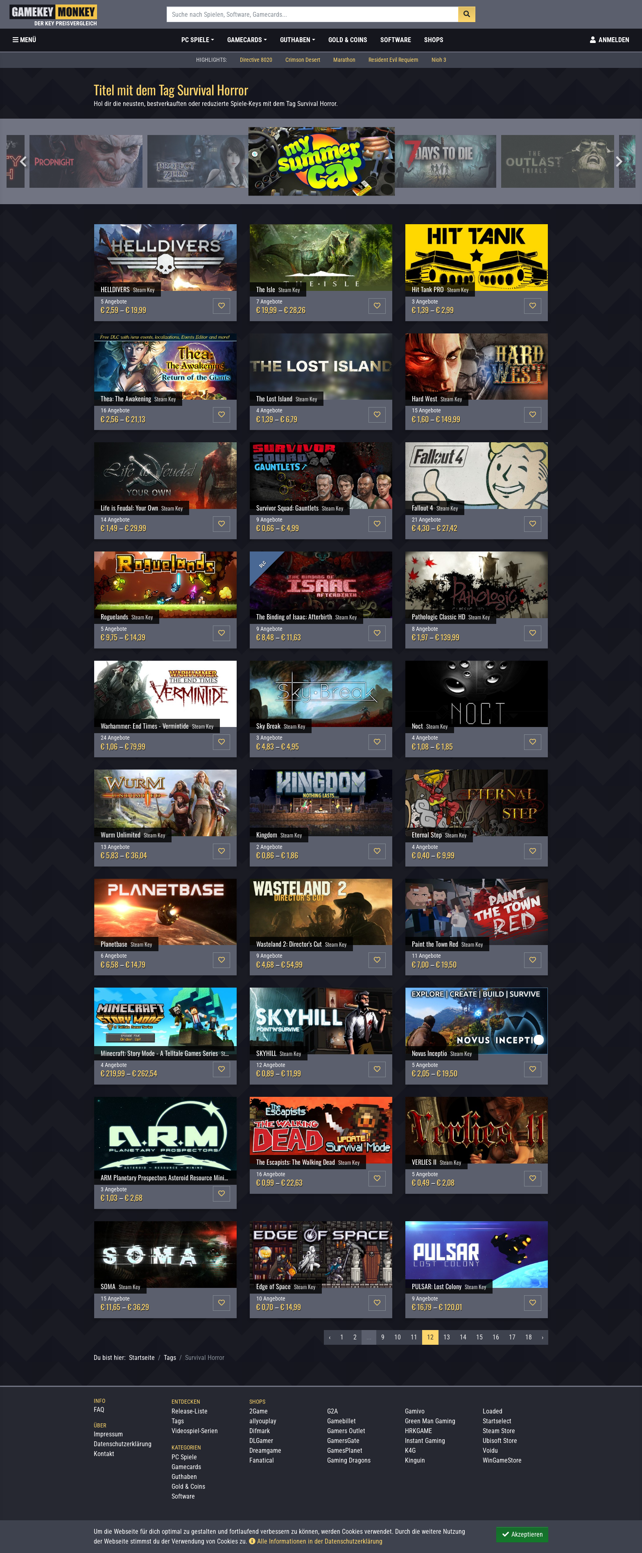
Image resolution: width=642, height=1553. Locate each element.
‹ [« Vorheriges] (329, 1337)
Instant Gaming (425, 1441)
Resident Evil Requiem (393, 59)
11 (414, 1337)
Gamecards (186, 1467)
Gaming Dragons (349, 1460)
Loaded (492, 1411)
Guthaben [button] (295, 40)
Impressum (108, 1434)
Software (395, 40)
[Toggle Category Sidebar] (24, 40)
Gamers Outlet (346, 1431)
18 (528, 1337)
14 (463, 1337)
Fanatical (261, 1460)
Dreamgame (265, 1450)
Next (619, 161)
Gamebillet (341, 1421)
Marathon (344, 59)
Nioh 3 (439, 59)
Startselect (497, 1421)
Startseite (142, 1358)
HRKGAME (418, 1431)
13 (446, 1337)
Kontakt (104, 1454)
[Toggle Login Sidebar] (609, 40)
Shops (433, 40)
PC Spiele (184, 1457)
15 (479, 1337)
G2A (332, 1411)
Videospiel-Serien (195, 1431)
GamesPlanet (344, 1450)
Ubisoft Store (500, 1441)
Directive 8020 (256, 59)
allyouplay (262, 1421)
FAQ (99, 1409)
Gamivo (415, 1411)
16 (496, 1337)
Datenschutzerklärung (122, 1444)
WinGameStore (502, 1460)
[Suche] (313, 14)
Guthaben (184, 1477)
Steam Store (499, 1431)
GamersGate (343, 1441)
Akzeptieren (522, 1534)
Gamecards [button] (244, 40)
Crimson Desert (302, 59)
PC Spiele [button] (195, 40)
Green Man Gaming (430, 1421)
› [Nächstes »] (542, 1337)
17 (512, 1337)
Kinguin (415, 1460)
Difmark (259, 1431)
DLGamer (261, 1441)
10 (397, 1337)
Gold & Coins (347, 40)
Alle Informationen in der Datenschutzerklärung (315, 1541)
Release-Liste (190, 1411)
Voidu (490, 1450)
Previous (23, 161)
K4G (410, 1450)
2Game (258, 1411)
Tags (170, 1358)
